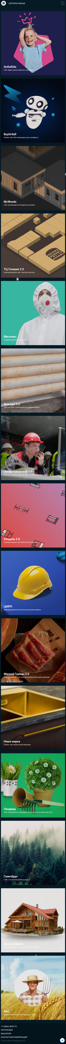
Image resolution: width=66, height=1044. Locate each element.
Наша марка (12, 741)
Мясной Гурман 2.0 (16, 674)
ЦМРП (8, 606)
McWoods (10, 201)
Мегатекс (10, 336)
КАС (6, 1011)
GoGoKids (10, 67)
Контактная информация (14, 1037)
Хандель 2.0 (12, 539)
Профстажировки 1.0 (18, 471)
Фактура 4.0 (12, 404)
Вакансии (6, 1033)
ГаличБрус (11, 876)
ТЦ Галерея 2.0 (14, 269)
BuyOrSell (10, 134)
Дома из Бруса (13, 944)
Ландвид (10, 809)
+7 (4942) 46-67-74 (9, 1026)
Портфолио (7, 1030)
